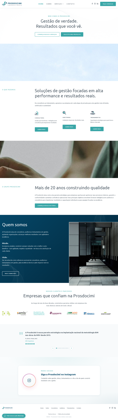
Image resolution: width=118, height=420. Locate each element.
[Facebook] (92, 4)
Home (40, 4)
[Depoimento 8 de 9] (66, 348)
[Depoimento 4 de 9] (60, 348)
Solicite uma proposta (72, 34)
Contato (71, 4)
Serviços (59, 4)
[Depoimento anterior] (53, 348)
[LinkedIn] (97, 4)
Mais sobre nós (10, 275)
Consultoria (54, 408)
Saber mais (41, 134)
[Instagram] (95, 4)
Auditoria (62, 408)
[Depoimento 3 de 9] (59, 348)
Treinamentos (70, 408)
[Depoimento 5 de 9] (62, 348)
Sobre (49, 4)
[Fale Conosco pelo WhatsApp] (13, 416)
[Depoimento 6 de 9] (63, 348)
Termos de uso (52, 414)
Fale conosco (108, 4)
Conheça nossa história (47, 207)
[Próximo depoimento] (71, 348)
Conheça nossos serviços (47, 34)
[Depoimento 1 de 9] (56, 348)
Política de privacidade (64, 414)
